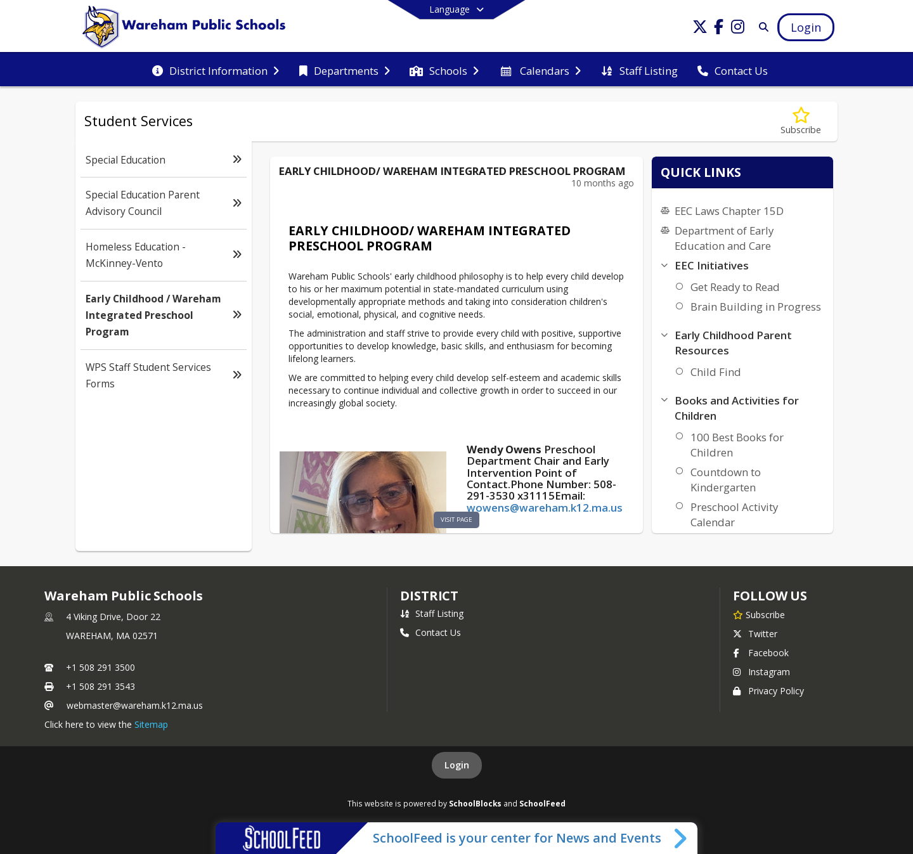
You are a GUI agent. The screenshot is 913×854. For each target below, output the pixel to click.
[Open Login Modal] (805, 27)
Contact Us (430, 632)
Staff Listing (431, 613)
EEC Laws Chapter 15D (729, 211)
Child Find (715, 372)
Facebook (761, 653)
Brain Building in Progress (755, 306)
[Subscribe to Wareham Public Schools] (759, 614)
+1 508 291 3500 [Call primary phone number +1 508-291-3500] (100, 667)
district (429, 595)
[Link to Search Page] (761, 27)
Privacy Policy (768, 691)
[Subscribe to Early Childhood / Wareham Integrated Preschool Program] (801, 121)
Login (456, 765)
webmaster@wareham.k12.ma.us (135, 705)
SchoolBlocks (475, 803)
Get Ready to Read (735, 287)
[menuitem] (215, 69)
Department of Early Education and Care (724, 238)
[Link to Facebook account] (718, 29)
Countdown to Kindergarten (725, 480)
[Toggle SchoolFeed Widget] (681, 838)
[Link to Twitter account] (699, 29)
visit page (456, 519)
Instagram (761, 672)
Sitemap (151, 724)
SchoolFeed (542, 803)
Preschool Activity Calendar (734, 514)
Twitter (755, 634)
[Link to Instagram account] (738, 29)
